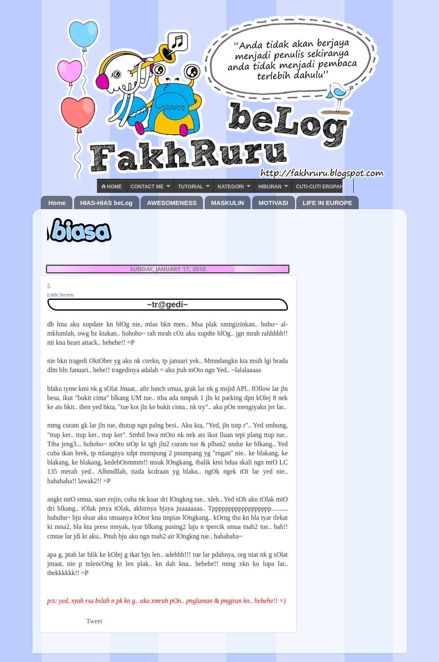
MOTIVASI (273, 202)
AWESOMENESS (171, 202)
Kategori (230, 187)
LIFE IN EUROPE (327, 202)
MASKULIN (227, 202)
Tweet (94, 621)
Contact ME (147, 187)
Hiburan (269, 187)
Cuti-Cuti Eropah (319, 187)
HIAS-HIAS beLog (106, 202)
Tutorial (190, 187)
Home (111, 187)
